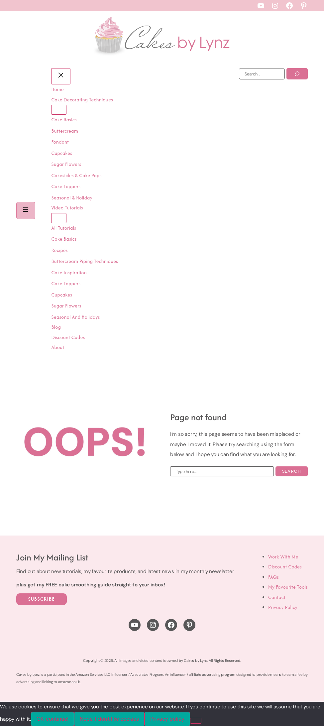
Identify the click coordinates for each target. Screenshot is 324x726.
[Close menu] (61, 76)
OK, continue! (52, 718)
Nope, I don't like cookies (109, 718)
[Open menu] (26, 210)
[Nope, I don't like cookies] (195, 721)
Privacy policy (167, 718)
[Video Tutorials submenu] (59, 218)
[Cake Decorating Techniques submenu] (59, 110)
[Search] (297, 73)
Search (291, 471)
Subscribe (41, 599)
